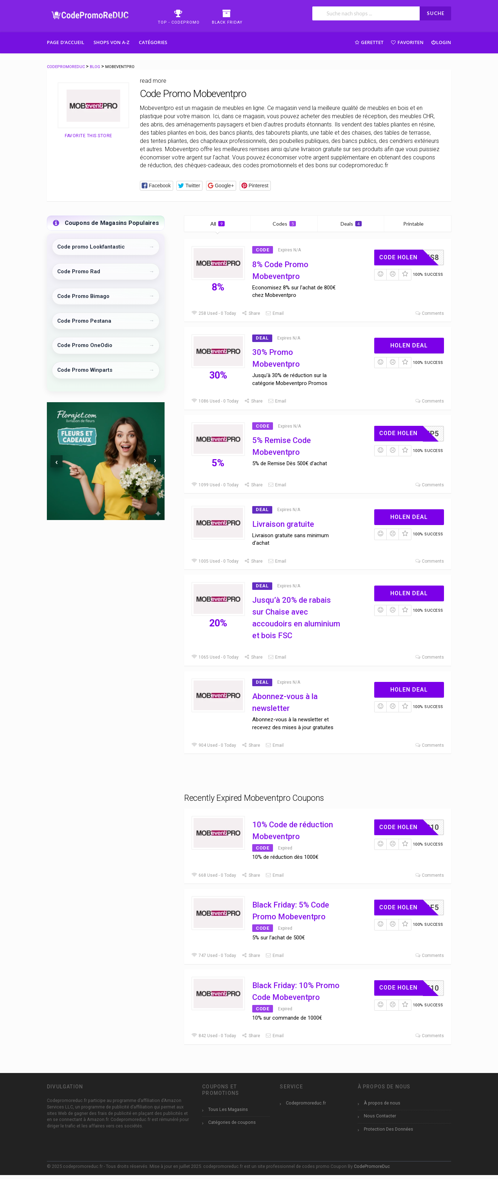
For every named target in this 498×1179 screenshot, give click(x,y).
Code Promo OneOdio (84, 345)
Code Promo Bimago (83, 296)
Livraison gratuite (283, 524)
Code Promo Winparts (84, 370)
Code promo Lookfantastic (91, 247)
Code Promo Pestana (84, 321)
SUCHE (435, 13)
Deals (351, 224)
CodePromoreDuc (372, 1166)
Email (274, 313)
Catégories (153, 42)
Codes (284, 224)
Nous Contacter (380, 1115)
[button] (156, 186)
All (217, 224)
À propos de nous (382, 1103)
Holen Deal (409, 345)
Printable (417, 224)
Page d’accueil (65, 42)
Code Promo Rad (78, 271)
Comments (429, 313)
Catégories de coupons (232, 1122)
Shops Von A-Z (112, 42)
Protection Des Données (388, 1129)
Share (250, 313)
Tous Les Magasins (228, 1109)
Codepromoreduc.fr (306, 1103)
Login (441, 42)
